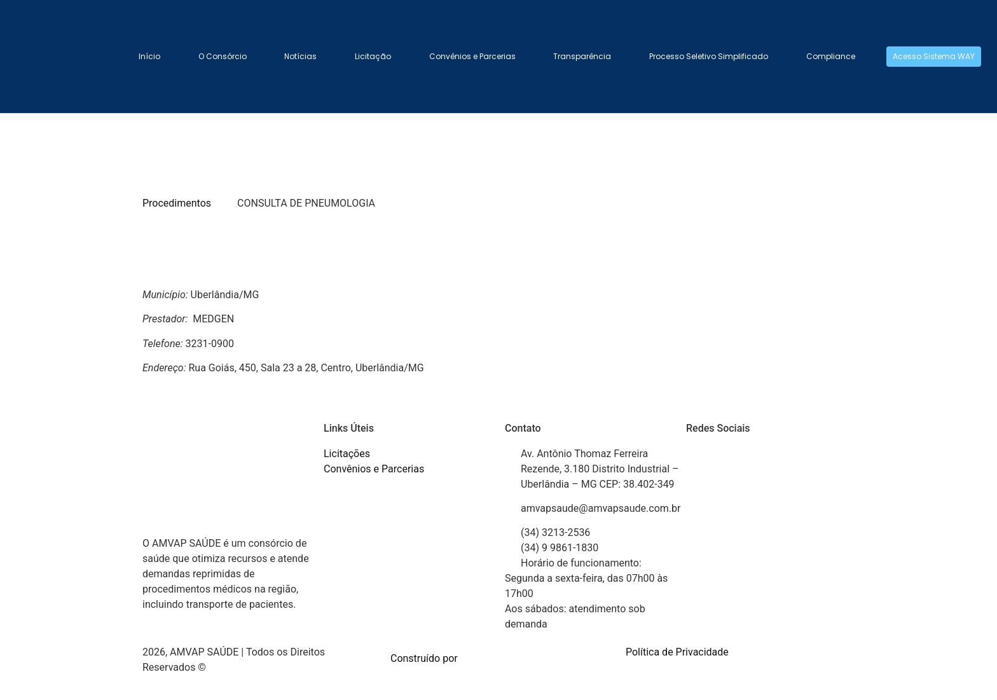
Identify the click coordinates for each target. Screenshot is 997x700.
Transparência (582, 56)
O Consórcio (222, 56)
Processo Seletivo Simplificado (708, 56)
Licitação (373, 56)
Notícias (300, 56)
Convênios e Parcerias (472, 56)
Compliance (830, 56)
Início (149, 56)
